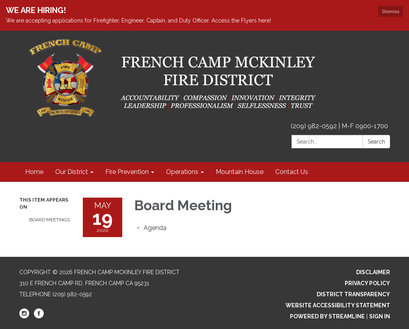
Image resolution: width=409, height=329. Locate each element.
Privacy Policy (367, 283)
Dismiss (390, 11)
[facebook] (39, 316)
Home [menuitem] (34, 172)
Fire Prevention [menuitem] (127, 172)
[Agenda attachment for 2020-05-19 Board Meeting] (155, 228)
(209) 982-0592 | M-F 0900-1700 (339, 126)
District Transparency (353, 294)
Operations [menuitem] (182, 172)
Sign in (379, 316)
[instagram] (24, 316)
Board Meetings (49, 219)
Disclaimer (373, 272)
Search (376, 141)
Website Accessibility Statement (338, 305)
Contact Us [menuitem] (291, 172)
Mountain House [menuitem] (239, 172)
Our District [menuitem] (71, 172)
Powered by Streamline (327, 316)
